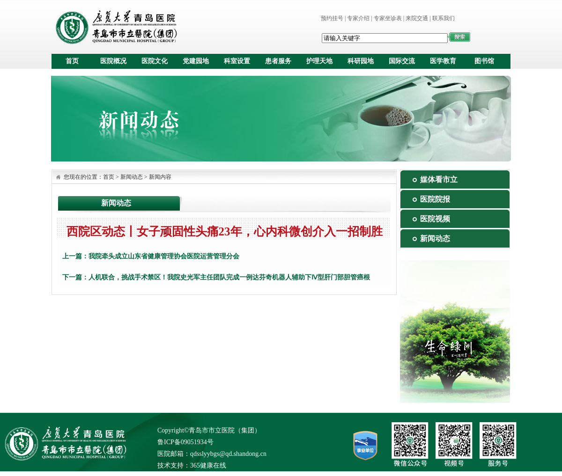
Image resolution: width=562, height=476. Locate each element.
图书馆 (484, 61)
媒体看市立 (439, 179)
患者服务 (278, 61)
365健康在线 (208, 465)
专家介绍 (358, 18)
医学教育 (443, 61)
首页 (72, 61)
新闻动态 (131, 177)
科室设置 (237, 61)
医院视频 (435, 219)
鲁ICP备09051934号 (185, 442)
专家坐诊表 (388, 18)
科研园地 (361, 61)
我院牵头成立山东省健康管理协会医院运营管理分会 (164, 256)
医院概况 (113, 61)
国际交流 (402, 61)
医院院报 (435, 199)
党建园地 (196, 61)
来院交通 (417, 18)
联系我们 (443, 18)
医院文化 (154, 61)
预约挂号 (332, 18)
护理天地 (319, 61)
